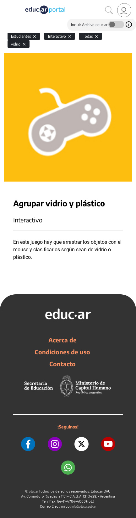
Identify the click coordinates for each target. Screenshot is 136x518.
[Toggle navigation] (6, 3)
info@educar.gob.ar (84, 506)
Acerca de (62, 340)
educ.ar (33, 491)
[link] (124, 10)
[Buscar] (109, 10)
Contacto (62, 364)
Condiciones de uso (62, 352)
